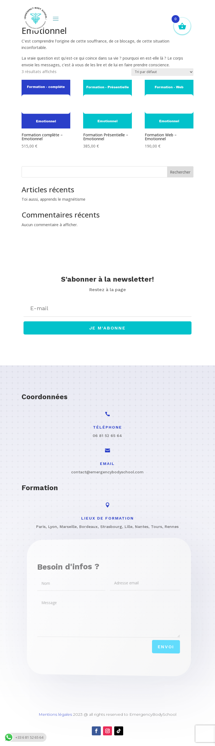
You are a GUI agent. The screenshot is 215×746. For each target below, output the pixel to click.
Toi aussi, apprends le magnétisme (53, 199)
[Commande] (162, 72)
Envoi (155, 649)
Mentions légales (55, 714)
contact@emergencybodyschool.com (107, 472)
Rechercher (180, 172)
